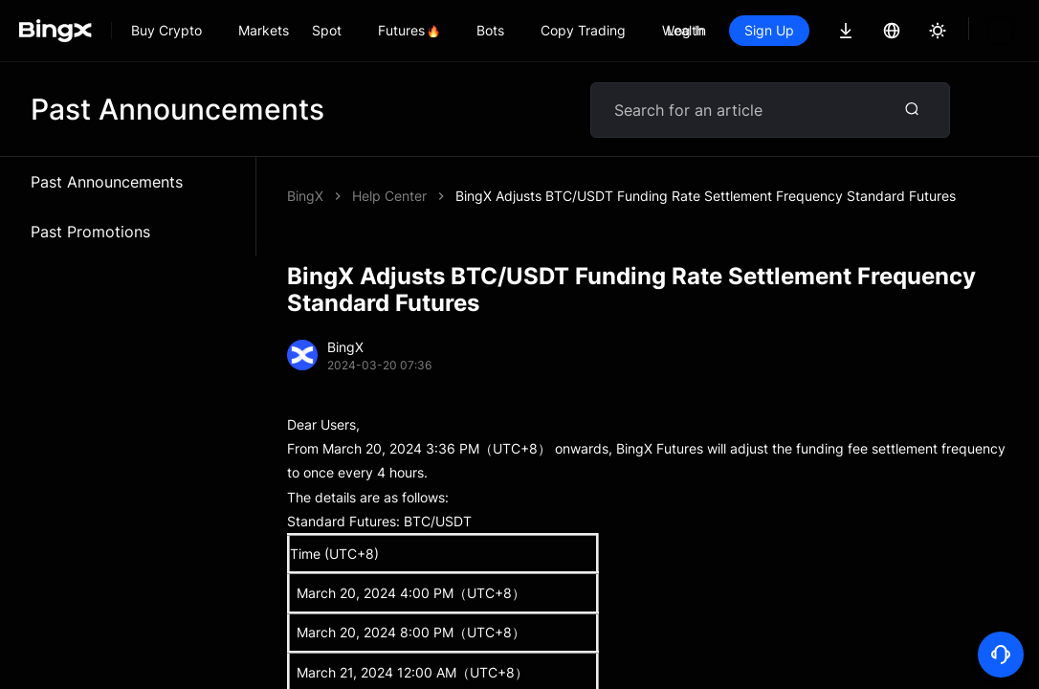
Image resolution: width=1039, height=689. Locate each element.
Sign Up (769, 30)
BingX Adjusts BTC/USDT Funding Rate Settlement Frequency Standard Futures (705, 196)
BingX (305, 196)
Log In (686, 30)
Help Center (389, 196)
